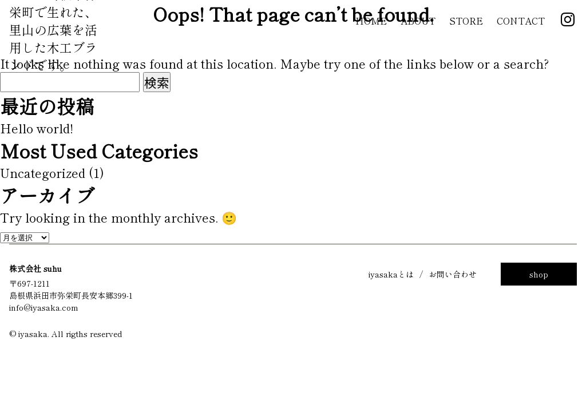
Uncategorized (42, 172)
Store (466, 20)
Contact (521, 20)
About (418, 20)
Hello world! (36, 128)
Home (371, 20)
